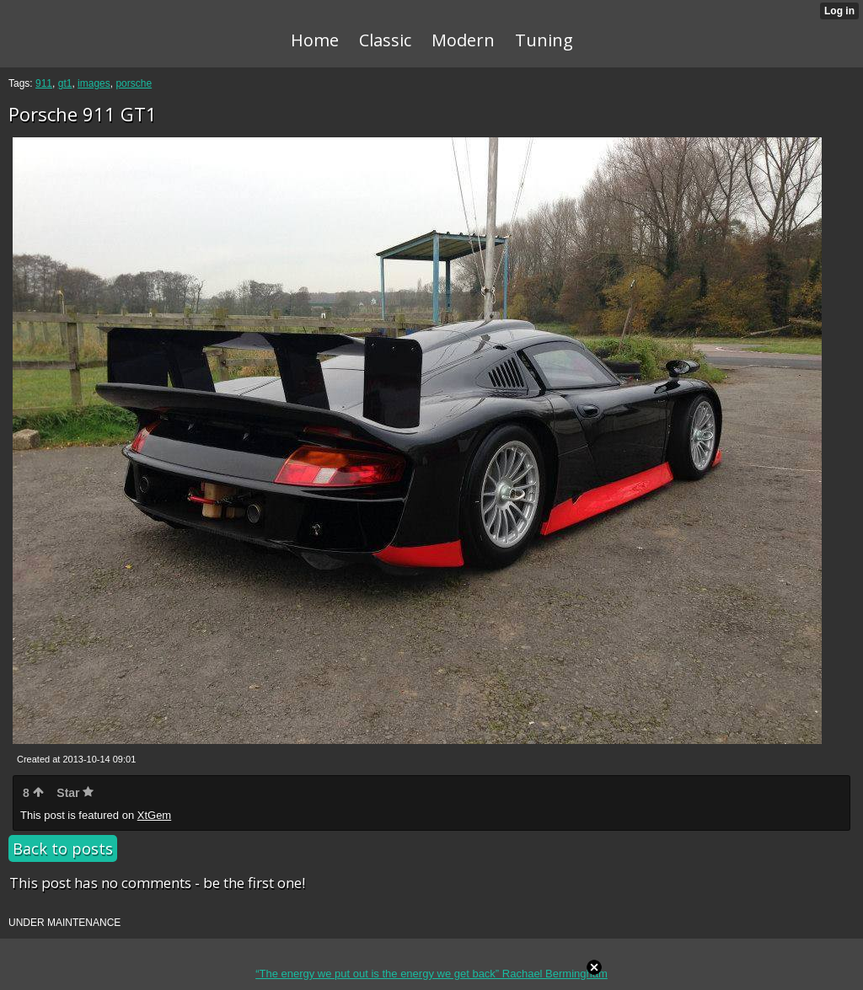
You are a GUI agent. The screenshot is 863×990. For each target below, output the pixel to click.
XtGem (154, 815)
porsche (133, 83)
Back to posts (63, 848)
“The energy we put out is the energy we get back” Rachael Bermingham (431, 973)
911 (43, 83)
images (94, 83)
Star (75, 793)
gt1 (65, 83)
